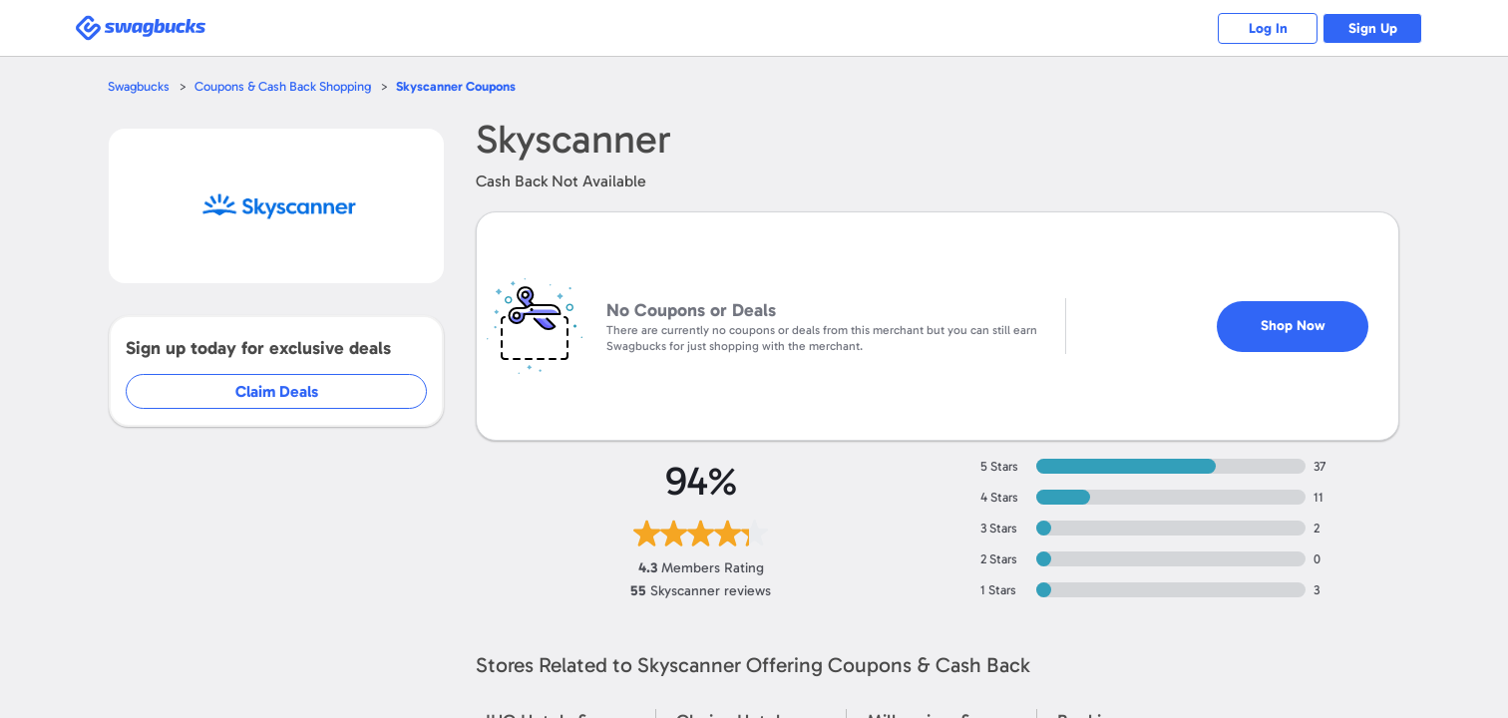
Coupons (456, 86)
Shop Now (1293, 325)
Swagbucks (139, 86)
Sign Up (1372, 28)
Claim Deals (276, 391)
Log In (1268, 28)
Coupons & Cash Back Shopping (282, 86)
